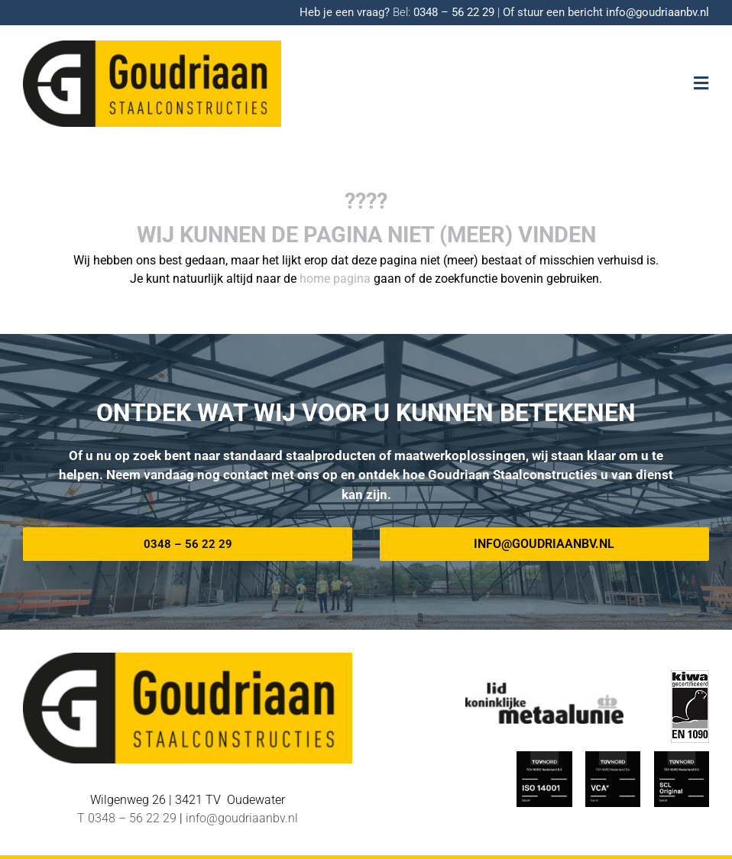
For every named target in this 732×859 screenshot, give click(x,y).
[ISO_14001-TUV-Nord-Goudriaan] (544, 757)
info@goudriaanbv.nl (657, 12)
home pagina (335, 278)
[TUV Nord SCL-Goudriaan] (681, 757)
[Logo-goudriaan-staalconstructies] (152, 46)
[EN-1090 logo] (690, 676)
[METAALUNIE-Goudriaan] (544, 688)
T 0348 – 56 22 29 (127, 818)
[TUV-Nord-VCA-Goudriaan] (612, 757)
